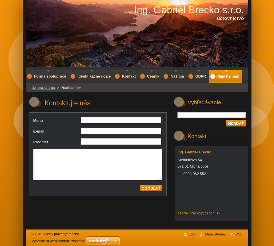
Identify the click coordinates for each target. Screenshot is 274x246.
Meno (38, 120)
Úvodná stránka (43, 87)
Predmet (40, 142)
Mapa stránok (215, 234)
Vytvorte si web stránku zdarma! (58, 241)
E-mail (38, 131)
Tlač (192, 234)
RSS (239, 234)
